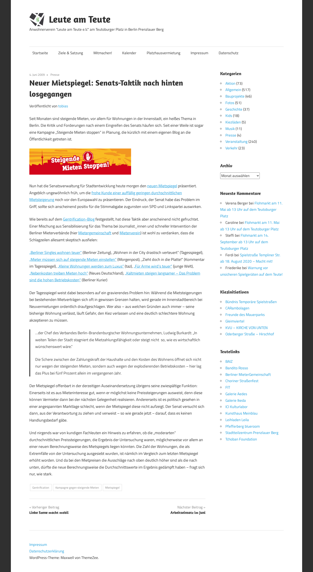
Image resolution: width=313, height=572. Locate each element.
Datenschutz (228, 53)
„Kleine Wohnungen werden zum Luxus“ (91, 266)
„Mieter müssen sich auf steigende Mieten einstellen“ (73, 259)
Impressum (199, 53)
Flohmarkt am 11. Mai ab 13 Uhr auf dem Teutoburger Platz (251, 209)
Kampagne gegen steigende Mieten (77, 487)
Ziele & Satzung (70, 53)
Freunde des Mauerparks (245, 314)
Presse (54, 74)
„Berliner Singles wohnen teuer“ (55, 252)
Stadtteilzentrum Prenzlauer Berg (251, 432)
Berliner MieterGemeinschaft (248, 374)
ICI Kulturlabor (236, 407)
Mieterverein (130, 233)
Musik (230, 129)
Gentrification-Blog (79, 219)
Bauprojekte (235, 96)
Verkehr (231, 148)
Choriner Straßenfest (241, 381)
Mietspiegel (112, 487)
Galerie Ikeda (235, 400)
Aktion (230, 83)
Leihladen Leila (237, 419)
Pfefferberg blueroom (242, 426)
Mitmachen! (102, 53)
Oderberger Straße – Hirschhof (249, 334)
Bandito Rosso (236, 368)
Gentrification (40, 487)
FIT (227, 387)
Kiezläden (233, 122)
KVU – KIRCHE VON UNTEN (246, 327)
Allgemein (233, 90)
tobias (63, 106)
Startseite (40, 53)
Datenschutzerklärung (46, 551)
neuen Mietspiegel (162, 186)
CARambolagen (237, 308)
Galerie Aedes (236, 394)
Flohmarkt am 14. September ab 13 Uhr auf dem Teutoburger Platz (244, 242)
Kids (228, 115)
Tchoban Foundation (241, 439)
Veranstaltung (236, 141)
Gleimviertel (234, 321)
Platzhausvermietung (163, 53)
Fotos (229, 103)
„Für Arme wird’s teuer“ (153, 266)
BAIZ (229, 361)
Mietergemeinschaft (94, 233)
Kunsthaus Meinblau (241, 413)
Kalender (129, 53)
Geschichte (233, 109)
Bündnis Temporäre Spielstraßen (251, 301)
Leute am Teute (79, 19)
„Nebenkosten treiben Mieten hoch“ (58, 273)
